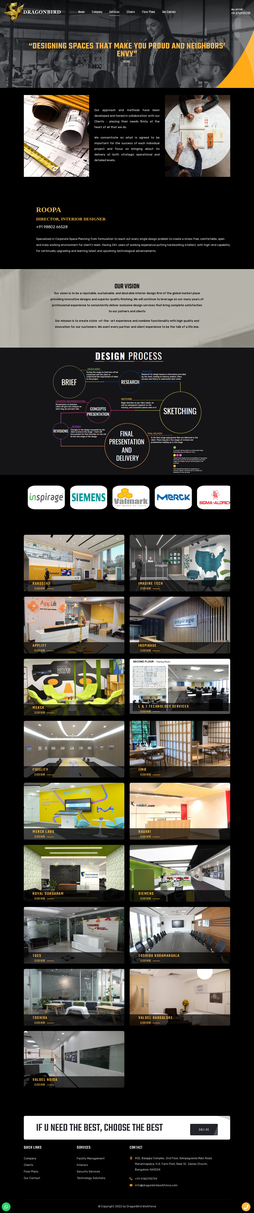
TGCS (37, 956)
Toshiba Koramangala (159, 956)
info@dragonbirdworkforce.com (156, 1185)
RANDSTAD (42, 583)
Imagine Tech (150, 583)
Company (97, 12)
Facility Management (91, 1158)
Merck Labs (43, 832)
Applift (40, 645)
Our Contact (169, 12)
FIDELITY (40, 770)
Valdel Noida (45, 1080)
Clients (131, 12)
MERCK (38, 708)
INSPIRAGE (147, 645)
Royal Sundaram (48, 894)
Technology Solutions (91, 1178)
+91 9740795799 (146, 1178)
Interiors (82, 1165)
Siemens (146, 894)
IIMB (142, 770)
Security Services (88, 1171)
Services (114, 12)
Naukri (144, 832)
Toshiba (40, 1018)
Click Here (39, 588)
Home (81, 12)
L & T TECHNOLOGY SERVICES (163, 706)
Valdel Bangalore (155, 1018)
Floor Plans (148, 12)
